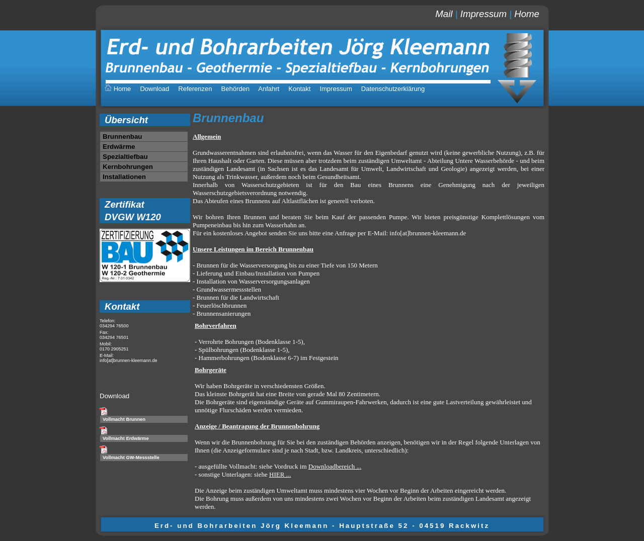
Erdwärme (119, 146)
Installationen (124, 177)
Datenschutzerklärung (393, 89)
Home (526, 14)
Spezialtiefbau (125, 156)
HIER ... (280, 474)
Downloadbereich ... (334, 466)
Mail (443, 14)
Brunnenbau (122, 136)
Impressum (483, 14)
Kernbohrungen (128, 166)
